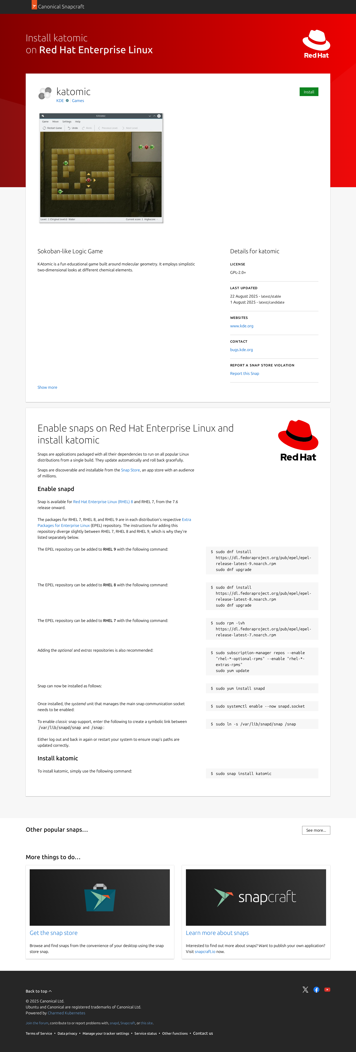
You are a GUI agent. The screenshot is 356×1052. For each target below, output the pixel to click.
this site (147, 1023)
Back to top (39, 991)
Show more (47, 387)
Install (309, 92)
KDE (60, 100)
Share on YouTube (327, 990)
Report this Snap (244, 373)
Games (78, 100)
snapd (114, 1023)
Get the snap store (54, 932)
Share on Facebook (316, 990)
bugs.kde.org (241, 349)
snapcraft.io (205, 951)
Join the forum (37, 1023)
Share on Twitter (306, 990)
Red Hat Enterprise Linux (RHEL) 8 (103, 501)
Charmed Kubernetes (66, 1013)
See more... (316, 830)
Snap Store (130, 470)
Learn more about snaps (217, 932)
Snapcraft (127, 1023)
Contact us (203, 1033)
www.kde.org (241, 326)
